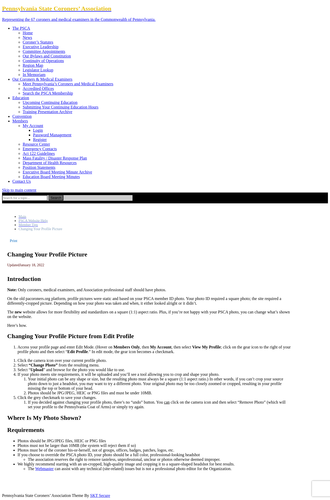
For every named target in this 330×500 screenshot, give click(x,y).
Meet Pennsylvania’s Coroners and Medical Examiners (68, 84)
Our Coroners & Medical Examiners (42, 79)
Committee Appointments (44, 51)
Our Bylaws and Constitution (47, 56)
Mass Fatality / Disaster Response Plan (55, 158)
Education (20, 98)
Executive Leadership (41, 47)
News (27, 37)
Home (28, 33)
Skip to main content (19, 190)
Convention (22, 116)
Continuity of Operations (43, 61)
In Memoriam (34, 74)
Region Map (33, 65)
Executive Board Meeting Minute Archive (57, 172)
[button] (13, 240)
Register (40, 139)
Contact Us (21, 181)
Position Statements (39, 167)
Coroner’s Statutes (38, 42)
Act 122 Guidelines (39, 153)
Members (20, 121)
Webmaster (44, 468)
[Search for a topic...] (24, 198)
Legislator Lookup (38, 70)
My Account (33, 125)
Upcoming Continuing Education (50, 102)
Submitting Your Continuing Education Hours (60, 107)
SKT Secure (100, 495)
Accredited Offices (38, 88)
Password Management (52, 135)
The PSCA (21, 28)
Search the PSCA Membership (48, 93)
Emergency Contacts (40, 149)
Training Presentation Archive (47, 112)
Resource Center (36, 144)
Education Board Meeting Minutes (51, 176)
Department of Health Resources (50, 163)
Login (38, 130)
